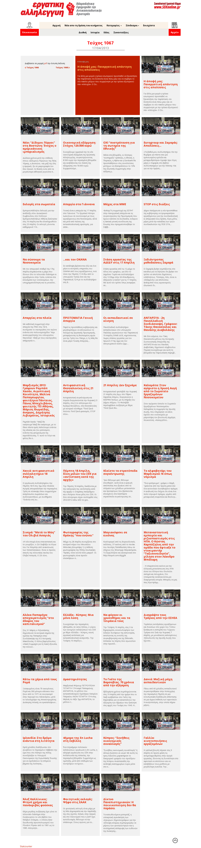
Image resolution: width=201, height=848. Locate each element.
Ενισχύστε (149, 25)
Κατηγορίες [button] (114, 25)
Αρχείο (175, 32)
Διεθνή (83, 32)
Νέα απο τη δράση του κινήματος (83, 25)
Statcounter (26, 846)
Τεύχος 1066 (32, 67)
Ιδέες (106, 32)
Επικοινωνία (29, 32)
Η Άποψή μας (83, 62)
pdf (45, 63)
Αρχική (56, 25)
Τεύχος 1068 (63, 67)
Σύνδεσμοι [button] (132, 25)
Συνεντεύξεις (121, 32)
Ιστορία (95, 32)
